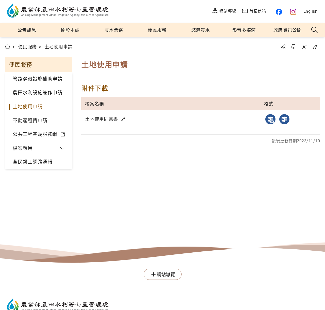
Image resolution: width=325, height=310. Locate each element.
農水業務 (113, 30)
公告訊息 (27, 30)
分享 (283, 47)
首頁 (7, 46)
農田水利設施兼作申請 (37, 93)
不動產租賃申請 (30, 121)
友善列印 (293, 47)
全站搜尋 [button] (314, 30)
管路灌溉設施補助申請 (37, 79)
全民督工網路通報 (32, 162)
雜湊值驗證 (123, 119)
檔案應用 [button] (22, 148)
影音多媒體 (244, 30)
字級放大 (315, 47)
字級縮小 (304, 47)
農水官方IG (293, 12)
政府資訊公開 (287, 30)
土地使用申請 (27, 107)
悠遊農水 (200, 30)
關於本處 (70, 30)
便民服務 (157, 30)
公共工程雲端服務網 (35, 134)
